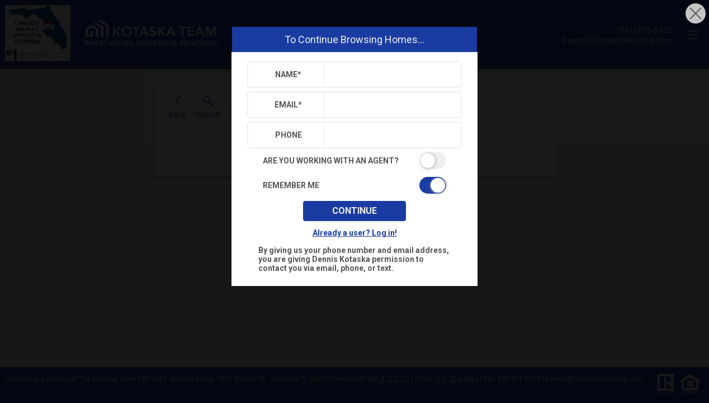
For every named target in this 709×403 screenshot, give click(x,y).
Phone (288, 134)
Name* (288, 74)
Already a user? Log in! (355, 232)
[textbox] (390, 74)
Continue (354, 210)
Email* (288, 104)
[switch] (354, 161)
